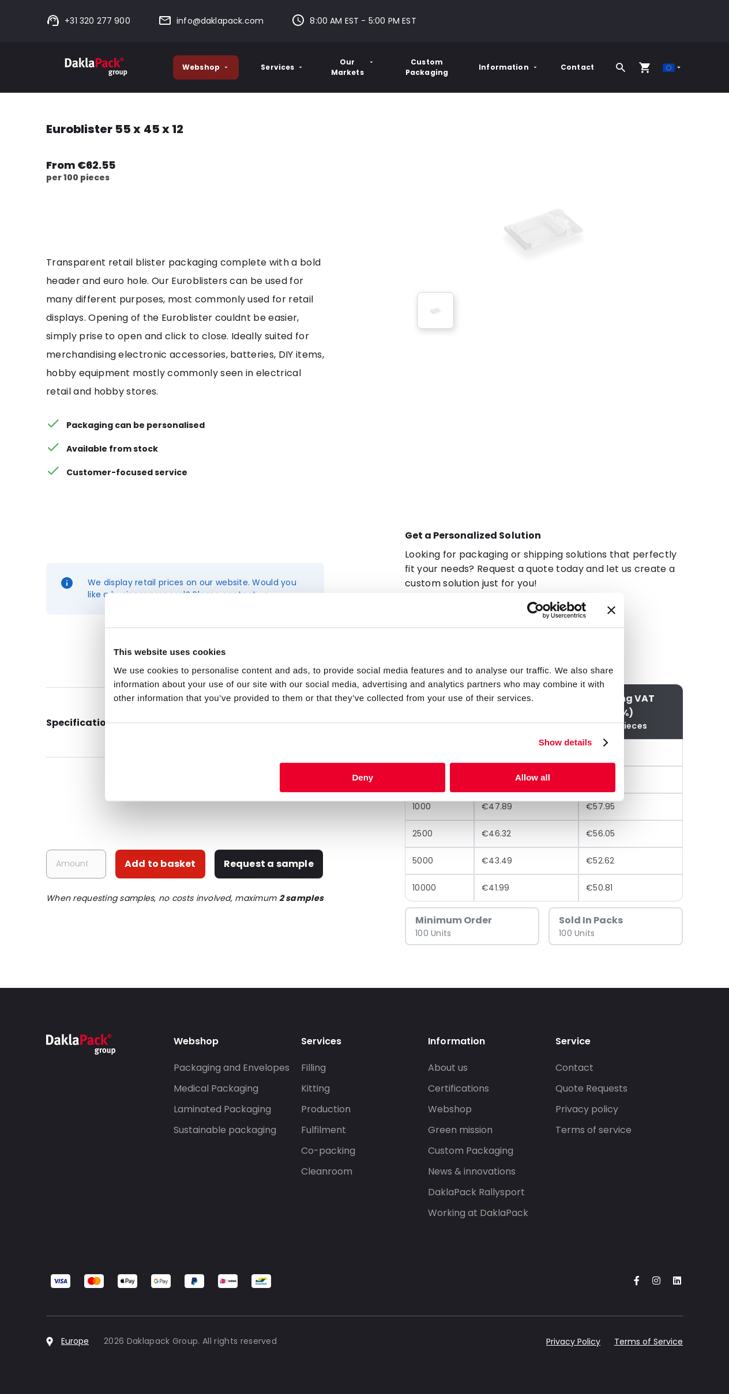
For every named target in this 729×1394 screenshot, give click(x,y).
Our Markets (353, 67)
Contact (577, 67)
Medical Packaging (216, 1088)
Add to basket (160, 863)
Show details (565, 742)
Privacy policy (586, 1109)
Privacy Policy (573, 1342)
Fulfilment (323, 1130)
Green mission (460, 1130)
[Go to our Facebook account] (634, 1281)
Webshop (206, 67)
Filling (313, 1067)
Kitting (315, 1088)
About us (448, 1067)
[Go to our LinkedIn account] (673, 1281)
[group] (435, 310)
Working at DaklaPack (478, 1212)
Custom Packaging (426, 67)
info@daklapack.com (211, 21)
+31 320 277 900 (88, 21)
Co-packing (328, 1150)
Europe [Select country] (75, 1341)
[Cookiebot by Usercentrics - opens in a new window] (535, 610)
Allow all (532, 777)
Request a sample (269, 863)
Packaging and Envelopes (232, 1067)
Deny (363, 777)
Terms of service (593, 1130)
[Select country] (673, 67)
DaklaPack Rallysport (476, 1192)
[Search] (620, 67)
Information (509, 67)
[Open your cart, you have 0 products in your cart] (644, 67)
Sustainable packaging (225, 1130)
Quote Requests (591, 1088)
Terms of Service (648, 1342)
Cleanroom (326, 1171)
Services (282, 67)
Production (326, 1109)
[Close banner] (611, 610)
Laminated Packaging (222, 1109)
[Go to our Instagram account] (654, 1281)
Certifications (458, 1088)
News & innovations (472, 1171)
